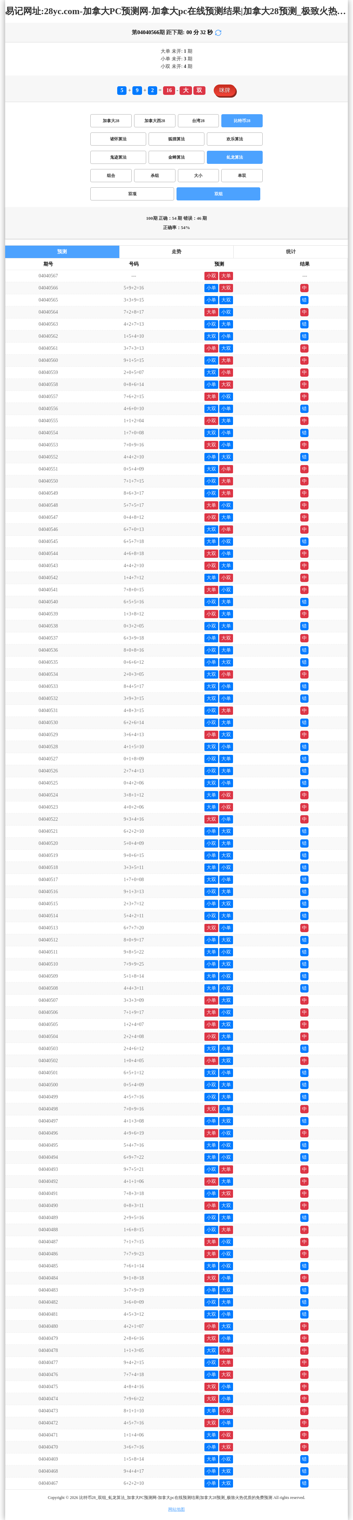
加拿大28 (111, 120)
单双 (242, 175)
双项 (132, 193)
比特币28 (242, 120)
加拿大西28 (154, 120)
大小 (198, 175)
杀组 (155, 175)
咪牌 (224, 90)
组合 (111, 175)
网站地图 (176, 1509)
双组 (218, 193)
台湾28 (198, 120)
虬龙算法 (234, 157)
